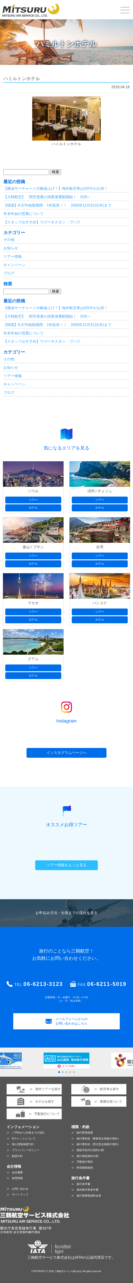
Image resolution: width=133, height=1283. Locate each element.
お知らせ (10, 248)
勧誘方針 (17, 1156)
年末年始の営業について (23, 214)
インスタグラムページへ (66, 753)
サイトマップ (20, 1194)
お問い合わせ (20, 1188)
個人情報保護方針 (23, 1144)
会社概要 (17, 1172)
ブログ (8, 273)
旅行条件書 (83, 1184)
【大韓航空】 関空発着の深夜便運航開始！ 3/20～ (47, 197)
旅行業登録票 (85, 1132)
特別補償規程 (85, 1167)
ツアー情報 (12, 256)
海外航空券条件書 (87, 1189)
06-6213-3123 (43, 984)
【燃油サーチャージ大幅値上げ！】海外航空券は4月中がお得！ (55, 188)
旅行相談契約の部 (87, 1156)
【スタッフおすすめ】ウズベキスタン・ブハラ (41, 222)
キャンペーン (14, 265)
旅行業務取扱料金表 (89, 1195)
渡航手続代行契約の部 (90, 1150)
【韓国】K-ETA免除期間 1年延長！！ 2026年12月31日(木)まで (57, 205)
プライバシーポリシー (25, 1150)
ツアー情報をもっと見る (66, 865)
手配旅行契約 (85, 1161)
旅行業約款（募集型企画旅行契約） (98, 1138)
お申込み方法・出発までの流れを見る (66, 913)
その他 (8, 240)
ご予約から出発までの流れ (28, 1132)
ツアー (33, 500)
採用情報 (17, 1178)
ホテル (33, 507)
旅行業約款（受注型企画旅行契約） (98, 1144)
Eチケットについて (24, 1138)
